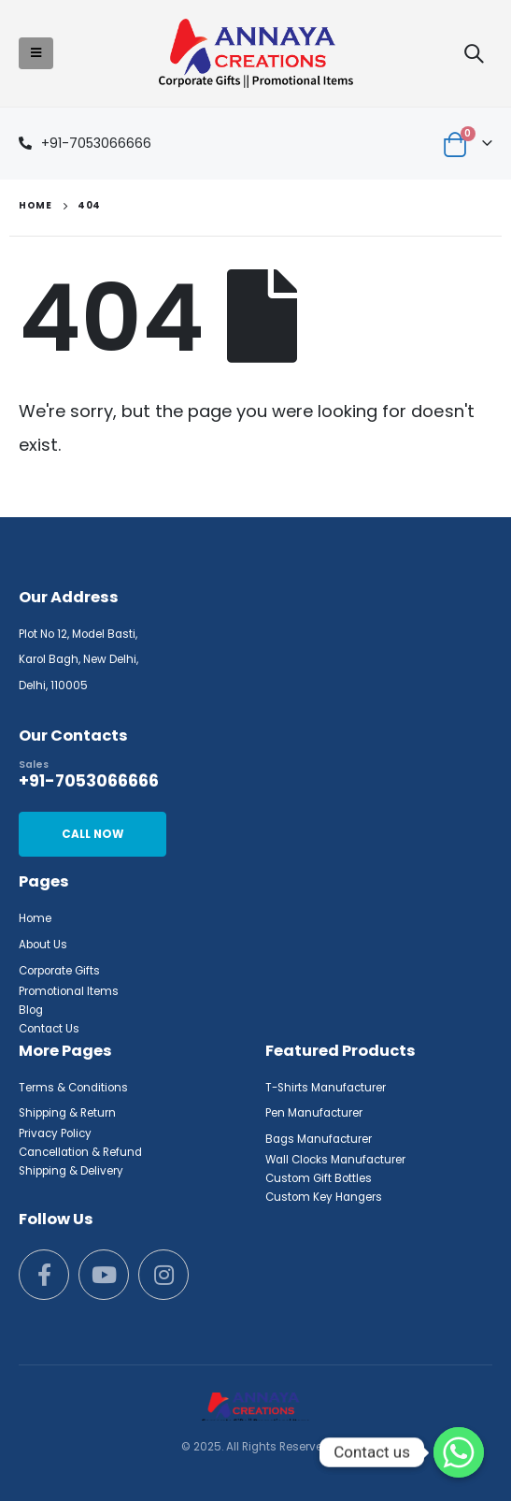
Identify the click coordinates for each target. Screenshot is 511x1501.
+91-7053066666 (96, 143)
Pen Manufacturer (313, 1112)
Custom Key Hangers (323, 1197)
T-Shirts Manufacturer (325, 1087)
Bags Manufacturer (318, 1139)
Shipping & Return (67, 1112)
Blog (31, 1010)
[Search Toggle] (473, 53)
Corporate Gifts (59, 970)
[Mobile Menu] (36, 53)
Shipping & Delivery (71, 1170)
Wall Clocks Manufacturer (335, 1159)
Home (35, 918)
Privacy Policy (55, 1133)
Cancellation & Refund (80, 1152)
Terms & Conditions (73, 1087)
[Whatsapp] (458, 1452)
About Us (43, 944)
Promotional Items (69, 991)
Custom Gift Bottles (318, 1178)
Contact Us (49, 1028)
